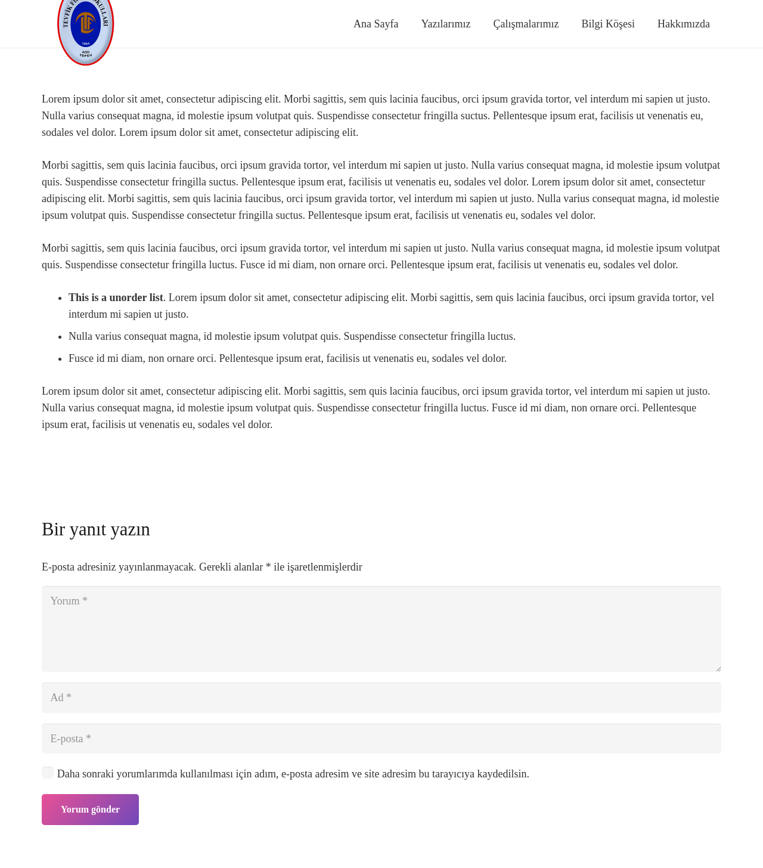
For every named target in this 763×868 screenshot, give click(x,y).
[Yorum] (381, 629)
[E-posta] (381, 739)
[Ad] (381, 697)
